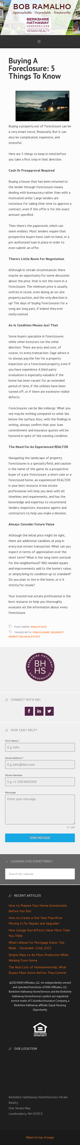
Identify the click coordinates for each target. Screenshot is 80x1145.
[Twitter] (49, 711)
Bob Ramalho (40, 17)
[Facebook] (29, 711)
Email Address (14, 758)
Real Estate (39, 626)
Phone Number (14, 775)
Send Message (40, 838)
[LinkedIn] (39, 711)
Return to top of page (40, 1137)
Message (10, 792)
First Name (12, 740)
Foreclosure (41, 632)
